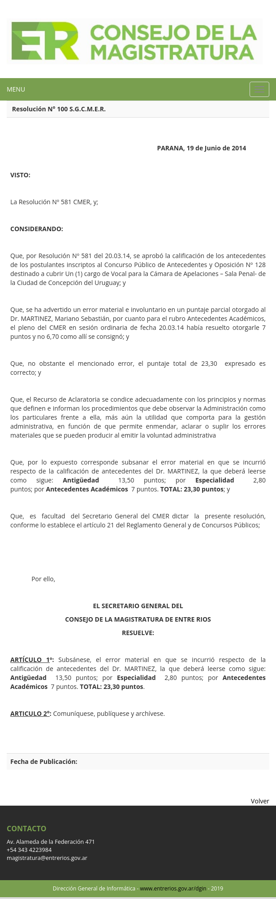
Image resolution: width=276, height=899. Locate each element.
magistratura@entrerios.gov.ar (47, 858)
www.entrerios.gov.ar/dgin (173, 888)
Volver (260, 801)
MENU (16, 89)
